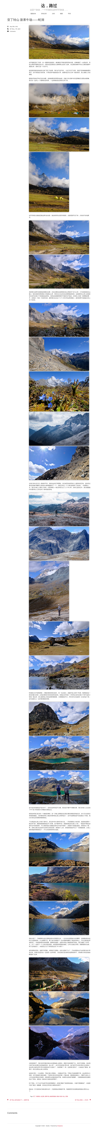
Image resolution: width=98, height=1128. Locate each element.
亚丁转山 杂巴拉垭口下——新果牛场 (19, 1100)
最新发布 (33, 13)
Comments (13, 31)
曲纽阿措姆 (53, 1096)
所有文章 (44, 13)
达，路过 (49, 5)
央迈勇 (42, 1096)
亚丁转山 (12, 29)
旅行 (19, 29)
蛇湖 (61, 1096)
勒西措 (38, 1096)
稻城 (58, 1096)
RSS (69, 13)
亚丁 (34, 1096)
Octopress (60, 1126)
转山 (64, 1096)
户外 (16, 29)
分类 (53, 13)
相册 (61, 13)
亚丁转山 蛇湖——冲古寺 (81, 1100)
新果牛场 (47, 1096)
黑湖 (67, 1096)
